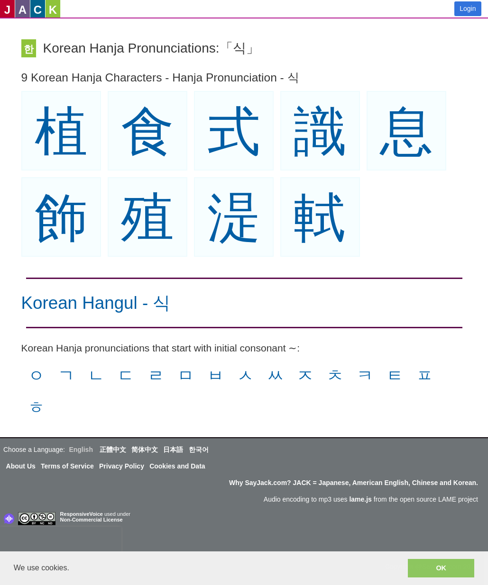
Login (468, 8)
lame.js (360, 499)
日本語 (173, 449)
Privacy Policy (121, 466)
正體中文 (113, 449)
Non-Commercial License (91, 519)
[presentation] (60, 541)
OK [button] (441, 568)
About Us (21, 466)
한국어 (199, 449)
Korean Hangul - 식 (96, 303)
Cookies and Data (177, 466)
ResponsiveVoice (81, 514)
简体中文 (144, 449)
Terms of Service (67, 466)
